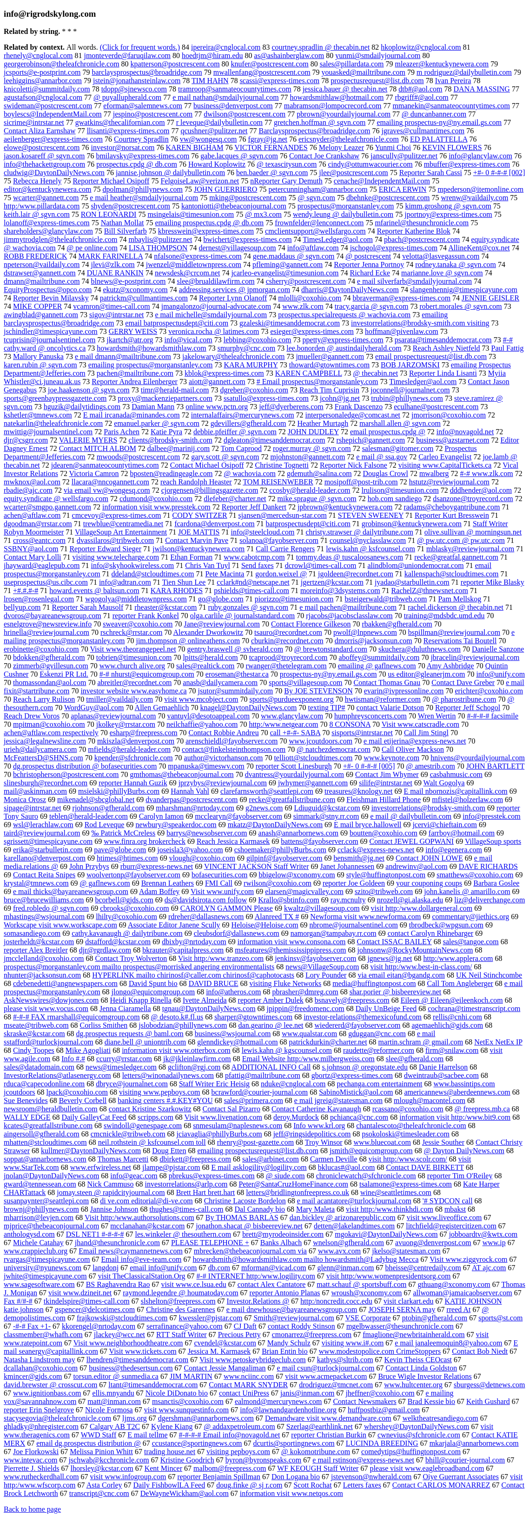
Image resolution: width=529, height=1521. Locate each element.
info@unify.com (500, 674)
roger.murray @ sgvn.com (312, 448)
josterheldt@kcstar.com (39, 942)
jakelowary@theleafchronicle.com (233, 356)
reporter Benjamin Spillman (218, 1477)
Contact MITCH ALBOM (97, 448)
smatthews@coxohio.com (474, 875)
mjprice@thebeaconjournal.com (51, 1226)
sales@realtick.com (205, 666)
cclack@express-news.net (375, 850)
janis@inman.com (307, 1393)
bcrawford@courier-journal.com (260, 1092)
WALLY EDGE (27, 1117)
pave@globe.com (120, 850)
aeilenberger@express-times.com (53, 139)
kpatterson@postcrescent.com (175, 64)
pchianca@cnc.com (359, 1117)
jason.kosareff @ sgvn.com (44, 156)
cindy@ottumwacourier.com (370, 164)
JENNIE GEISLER (490, 298)
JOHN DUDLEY (313, 432)
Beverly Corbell (83, 1100)
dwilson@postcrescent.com (244, 114)
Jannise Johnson (114, 1209)
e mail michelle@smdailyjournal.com (211, 315)
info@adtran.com (125, 582)
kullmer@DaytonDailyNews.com (91, 1151)
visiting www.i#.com (353, 1343)
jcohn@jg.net (340, 398)
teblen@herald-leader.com (88, 816)
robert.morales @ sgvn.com (460, 306)
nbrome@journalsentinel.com (354, 925)
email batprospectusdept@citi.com (176, 323)
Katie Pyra (166, 432)
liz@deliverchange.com (489, 900)
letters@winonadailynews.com (168, 1075)
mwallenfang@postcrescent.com (262, 72)
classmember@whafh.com (43, 1334)
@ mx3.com (263, 214)
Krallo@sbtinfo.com (288, 900)
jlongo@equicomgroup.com (153, 992)
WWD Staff (99, 1435)
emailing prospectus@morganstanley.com (150, 365)
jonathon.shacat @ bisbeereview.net (249, 1226)
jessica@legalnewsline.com (45, 741)
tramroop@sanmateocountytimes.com (234, 89)
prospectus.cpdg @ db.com (136, 164)
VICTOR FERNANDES (271, 147)
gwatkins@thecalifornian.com (120, 122)
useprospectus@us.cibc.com (46, 582)
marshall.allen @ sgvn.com (400, 423)
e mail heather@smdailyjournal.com (144, 198)
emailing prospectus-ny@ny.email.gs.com (439, 122)
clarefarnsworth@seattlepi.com (266, 791)
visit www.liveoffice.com (444, 1217)
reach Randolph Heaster (196, 482)
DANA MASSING (482, 89)
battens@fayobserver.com (319, 841)
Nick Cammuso (110, 1184)
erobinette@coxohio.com (41, 649)
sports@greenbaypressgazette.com (55, 398)
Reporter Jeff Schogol (467, 708)
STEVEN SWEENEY (370, 515)
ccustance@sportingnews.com (197, 1443)
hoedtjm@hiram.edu (212, 55)
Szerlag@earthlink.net (319, 1426)
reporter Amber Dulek (271, 1000)
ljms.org (134, 1418)
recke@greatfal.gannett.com (456, 557)
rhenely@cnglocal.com (38, 55)
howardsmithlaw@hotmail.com (337, 97)
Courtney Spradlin (141, 139)
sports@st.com (500, 1318)
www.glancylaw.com (292, 716)
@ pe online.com (92, 248)
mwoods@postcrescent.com (138, 457)
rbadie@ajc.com (28, 490)
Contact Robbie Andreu (224, 733)
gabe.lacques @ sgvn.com (239, 156)
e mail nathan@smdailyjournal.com (225, 97)
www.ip (494, 1243)
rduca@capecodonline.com (44, 1084)
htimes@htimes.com (127, 858)
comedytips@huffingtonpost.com (411, 1452)
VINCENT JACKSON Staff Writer (256, 866)
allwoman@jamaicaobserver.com (462, 1293)
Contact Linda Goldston (421, 1368)
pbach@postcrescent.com (422, 239)
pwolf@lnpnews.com (365, 632)
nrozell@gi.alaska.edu (410, 900)
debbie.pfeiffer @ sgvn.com (235, 432)
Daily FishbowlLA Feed (169, 1485)
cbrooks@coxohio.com (134, 908)
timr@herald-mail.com (175, 390)
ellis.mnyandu (113, 1393)
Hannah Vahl (190, 791)
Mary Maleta (315, 1209)
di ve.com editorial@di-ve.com (146, 1201)
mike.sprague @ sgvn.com (317, 499)
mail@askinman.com (35, 791)
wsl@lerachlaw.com (43, 825)
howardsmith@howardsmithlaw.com (151, 348)
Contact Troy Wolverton (131, 958)
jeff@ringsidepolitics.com (312, 1134)
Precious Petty (239, 1334)
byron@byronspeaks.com (263, 1460)
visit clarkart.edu (409, 1301)
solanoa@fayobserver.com (278, 540)
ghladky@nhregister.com (41, 1426)
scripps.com (155, 1117)
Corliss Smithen (104, 1025)
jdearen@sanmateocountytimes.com (105, 465)
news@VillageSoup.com (322, 967)
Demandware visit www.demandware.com (328, 1418)
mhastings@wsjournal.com (44, 916)
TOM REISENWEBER (278, 482)
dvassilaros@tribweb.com (115, 540)
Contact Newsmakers (364, 1401)
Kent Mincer (163, 1468)
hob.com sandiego (395, 499)
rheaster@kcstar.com (165, 607)
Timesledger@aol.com (422, 381)
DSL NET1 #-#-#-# (95, 1234)
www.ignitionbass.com (47, 1393)
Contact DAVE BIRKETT (424, 1167)
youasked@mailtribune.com (363, 72)
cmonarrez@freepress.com (312, 1334)
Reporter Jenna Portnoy (369, 264)
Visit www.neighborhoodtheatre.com (128, 1343)
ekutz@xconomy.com (135, 290)
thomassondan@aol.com (49, 682)
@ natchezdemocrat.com (333, 749)
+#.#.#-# (25, 590)
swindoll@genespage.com (143, 1125)
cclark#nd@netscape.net (253, 582)
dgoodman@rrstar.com (38, 524)
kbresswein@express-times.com (206, 231)
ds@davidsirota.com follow (206, 900)
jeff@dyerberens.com (291, 407)
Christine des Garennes (180, 1309)
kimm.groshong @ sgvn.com (448, 206)
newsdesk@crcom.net (187, 273)
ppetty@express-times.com (343, 340)
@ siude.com (285, 1176)
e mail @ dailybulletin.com (411, 816)
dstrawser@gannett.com (40, 273)
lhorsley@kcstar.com (102, 1468)
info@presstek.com (491, 816)
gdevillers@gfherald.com (248, 423)
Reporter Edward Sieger (105, 549)
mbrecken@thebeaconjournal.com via (250, 1251)
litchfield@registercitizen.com (451, 1226)
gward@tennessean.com (40, 1184)
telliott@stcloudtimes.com (313, 758)
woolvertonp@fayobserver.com (133, 875)
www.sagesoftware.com (39, 1284)
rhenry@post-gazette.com (255, 1142)
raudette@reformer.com (378, 1050)
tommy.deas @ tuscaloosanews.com (349, 557)
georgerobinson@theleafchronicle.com (61, 64)
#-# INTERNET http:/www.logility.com (256, 1276)
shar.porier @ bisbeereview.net (396, 992)
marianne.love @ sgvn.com (442, 273)
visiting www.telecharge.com (116, 557)
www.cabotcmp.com (254, 557)
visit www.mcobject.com (201, 699)
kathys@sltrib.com (345, 1360)
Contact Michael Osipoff (207, 465)
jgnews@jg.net (389, 958)
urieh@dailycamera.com (40, 749)
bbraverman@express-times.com (401, 298)
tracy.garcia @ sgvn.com (372, 306)
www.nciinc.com (249, 1376)
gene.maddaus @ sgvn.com (294, 256)
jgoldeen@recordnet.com (355, 574)
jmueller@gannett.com (330, 356)
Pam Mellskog (459, 599)
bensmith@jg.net (358, 858)
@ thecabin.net (375, 373)
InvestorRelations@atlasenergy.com (57, 1075)
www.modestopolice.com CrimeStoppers (380, 1351)
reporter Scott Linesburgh (294, 766)
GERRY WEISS (133, 331)
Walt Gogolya (444, 783)
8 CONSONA (350, 724)
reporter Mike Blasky (492, 582)
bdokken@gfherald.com (49, 657)
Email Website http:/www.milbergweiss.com (308, 1059)
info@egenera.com (453, 850)
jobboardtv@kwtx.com (483, 1234)
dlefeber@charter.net (235, 499)
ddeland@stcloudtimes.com (153, 574)
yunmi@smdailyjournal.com (377, 55)
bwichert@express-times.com (247, 239)
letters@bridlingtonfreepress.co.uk (297, 1192)
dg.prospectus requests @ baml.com (130, 1034)
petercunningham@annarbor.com (317, 189)
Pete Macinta (224, 574)
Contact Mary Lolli (32, 557)
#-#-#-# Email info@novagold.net (229, 1435)
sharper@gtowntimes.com (253, 1017)
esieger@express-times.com (312, 331)
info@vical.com (188, 340)
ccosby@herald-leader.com (309, 490)
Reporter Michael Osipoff (111, 181)
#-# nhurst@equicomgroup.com (146, 674)
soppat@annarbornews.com (45, 1159)
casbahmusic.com (456, 774)
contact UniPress (244, 1393)
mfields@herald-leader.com (129, 749)
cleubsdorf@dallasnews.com (236, 933)
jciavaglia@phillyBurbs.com (219, 1134)
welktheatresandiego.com (440, 1418)
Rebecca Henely (37, 181)
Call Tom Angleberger (460, 983)
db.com (219, 1268)
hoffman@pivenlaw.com (401, 331)
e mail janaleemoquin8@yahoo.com (448, 1343)
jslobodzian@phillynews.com (183, 1025)
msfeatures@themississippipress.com (290, 950)
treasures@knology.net (358, 791)
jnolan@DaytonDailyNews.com (51, 1176)
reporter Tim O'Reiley (460, 1176)
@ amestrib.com (430, 766)
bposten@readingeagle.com (171, 473)
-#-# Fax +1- (32, 1326)
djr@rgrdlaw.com (105, 950)
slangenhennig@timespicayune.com (463, 290)
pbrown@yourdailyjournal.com (343, 114)
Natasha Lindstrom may (39, 1360)
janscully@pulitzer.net (403, 156)
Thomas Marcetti (123, 1159)
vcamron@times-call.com (111, 306)
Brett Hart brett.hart (205, 1192)
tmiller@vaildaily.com (119, 699)
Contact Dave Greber (463, 682)
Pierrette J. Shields (32, 1468)
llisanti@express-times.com (128, 131)
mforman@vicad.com (273, 1268)
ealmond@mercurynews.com (278, 1401)
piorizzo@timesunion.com (294, 599)
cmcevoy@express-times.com (116, 515)
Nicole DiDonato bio (176, 1393)
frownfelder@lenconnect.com (319, 223)
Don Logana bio (295, 1477)
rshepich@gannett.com (371, 440)
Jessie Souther (443, 1142)
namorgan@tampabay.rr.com (334, 933)
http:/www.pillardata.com (41, 206)
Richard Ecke (370, 273)
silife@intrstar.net (385, 783)
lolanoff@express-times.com (47, 223)
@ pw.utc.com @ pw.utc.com (461, 540)
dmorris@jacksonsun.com (373, 641)
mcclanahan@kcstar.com (147, 1226)
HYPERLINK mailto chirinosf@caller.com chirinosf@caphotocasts (193, 975)
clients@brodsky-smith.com (170, 440)
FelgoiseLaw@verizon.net (199, 181)
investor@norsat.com (123, 147)
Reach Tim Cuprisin (329, 390)
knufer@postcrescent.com (270, 64)
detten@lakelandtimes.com (354, 1226)
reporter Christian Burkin (328, 1435)
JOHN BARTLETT (495, 766)
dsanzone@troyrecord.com (473, 499)
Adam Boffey (159, 891)
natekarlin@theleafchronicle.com (53, 423)
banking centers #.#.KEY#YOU (165, 1100)
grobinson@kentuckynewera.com (412, 524)
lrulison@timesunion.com (400, 490)
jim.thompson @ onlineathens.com (188, 641)
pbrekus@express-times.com (212, 1176)
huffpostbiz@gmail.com (384, 1410)
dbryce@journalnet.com (132, 1084)
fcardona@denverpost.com (214, 524)
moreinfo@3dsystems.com (340, 590)
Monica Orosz (25, 799)
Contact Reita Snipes (44, 875)
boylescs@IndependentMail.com (53, 114)
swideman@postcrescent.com (48, 106)
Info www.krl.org (319, 1125)
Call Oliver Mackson (413, 749)
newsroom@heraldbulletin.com (51, 1109)
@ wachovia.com (250, 473)
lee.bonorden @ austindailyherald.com (344, 348)
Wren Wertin (437, 716)
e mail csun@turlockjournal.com (326, 1368)
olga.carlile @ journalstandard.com (242, 616)
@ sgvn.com (316, 198)
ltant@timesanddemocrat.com (153, 1385)
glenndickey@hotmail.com (237, 1042)
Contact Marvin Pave (196, 540)
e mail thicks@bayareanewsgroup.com (70, 891)
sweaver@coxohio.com (137, 624)
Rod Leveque (105, 825)
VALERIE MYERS (88, 440)
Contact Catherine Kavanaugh (316, 1109)
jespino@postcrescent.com (153, 114)
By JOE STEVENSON (318, 691)
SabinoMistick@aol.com (356, 1092)
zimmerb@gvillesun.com (50, 666)
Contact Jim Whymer (387, 774)
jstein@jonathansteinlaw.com (136, 81)
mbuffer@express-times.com (467, 164)
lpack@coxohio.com (77, 1092)
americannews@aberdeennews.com (457, 1092)
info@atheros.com (233, 992)
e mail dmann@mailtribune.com (123, 356)
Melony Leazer (341, 147)
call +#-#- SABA (295, 733)
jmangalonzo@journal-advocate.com (216, 306)
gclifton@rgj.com (194, 1067)
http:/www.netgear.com (283, 724)
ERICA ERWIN (403, 189)
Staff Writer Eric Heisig (214, 1084)
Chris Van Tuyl (207, 565)
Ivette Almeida (205, 1000)
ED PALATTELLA (438, 139)
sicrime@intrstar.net (34, 122)
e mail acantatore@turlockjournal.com (354, 1201)
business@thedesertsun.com (130, 1368)
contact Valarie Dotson (390, 708)
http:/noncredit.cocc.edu (336, 1301)
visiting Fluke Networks (286, 983)
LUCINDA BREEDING (382, 1443)
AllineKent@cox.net (478, 248)
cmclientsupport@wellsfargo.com (315, 231)
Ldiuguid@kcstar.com (327, 808)
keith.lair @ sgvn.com (37, 214)
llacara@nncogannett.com (110, 482)
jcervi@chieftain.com (444, 825)
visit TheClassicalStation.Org (141, 1276)
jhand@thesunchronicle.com (117, 1243)
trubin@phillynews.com (407, 398)
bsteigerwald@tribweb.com (385, 599)
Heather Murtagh (323, 423)
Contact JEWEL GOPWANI (412, 841)
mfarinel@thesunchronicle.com (422, 223)
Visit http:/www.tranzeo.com (221, 958)
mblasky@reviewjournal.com (470, 549)
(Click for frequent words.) (140, 47)
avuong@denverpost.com (433, 1243)
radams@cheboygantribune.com (451, 507)
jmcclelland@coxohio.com (44, 958)
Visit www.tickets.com (143, 1351)
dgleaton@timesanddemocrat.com (274, 440)
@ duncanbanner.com (434, 114)
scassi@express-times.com (280, 81)
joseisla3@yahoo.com (190, 850)
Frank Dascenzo (359, 407)
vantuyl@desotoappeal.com (208, 716)
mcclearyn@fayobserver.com (238, 816)
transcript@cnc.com (99, 1493)
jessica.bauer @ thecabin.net (345, 89)
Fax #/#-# (18, 1301)
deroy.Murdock (296, 1117)
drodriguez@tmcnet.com (336, 1385)
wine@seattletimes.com (395, 1192)
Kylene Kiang (171, 1426)
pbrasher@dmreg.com (305, 992)
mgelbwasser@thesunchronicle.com (400, 1326)
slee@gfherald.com (414, 1059)
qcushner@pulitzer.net (213, 131)
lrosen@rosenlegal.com (39, 599)
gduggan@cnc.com (377, 1034)
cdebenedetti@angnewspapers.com (65, 983)
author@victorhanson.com (223, 758)
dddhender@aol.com (481, 490)
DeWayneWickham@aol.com (184, 1493)
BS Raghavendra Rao (118, 1284)
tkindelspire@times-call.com (87, 1301)
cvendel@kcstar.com (225, 1343)
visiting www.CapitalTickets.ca (445, 465)
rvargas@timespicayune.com (47, 1259)
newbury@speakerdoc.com (175, 825)
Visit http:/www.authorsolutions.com (139, 1217)
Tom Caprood (241, 448)
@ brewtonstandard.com (330, 649)
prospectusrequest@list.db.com (377, 81)
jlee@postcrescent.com (353, 172)
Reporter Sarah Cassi (430, 172)
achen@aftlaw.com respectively (51, 733)
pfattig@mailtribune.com (262, 1075)
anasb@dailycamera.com (220, 682)
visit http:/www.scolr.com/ (408, 1159)
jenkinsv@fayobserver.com (315, 958)
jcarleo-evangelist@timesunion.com (284, 273)
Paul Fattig (507, 348)
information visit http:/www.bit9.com (454, 1117)
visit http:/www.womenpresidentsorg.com (388, 1276)
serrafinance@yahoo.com (184, 1326)
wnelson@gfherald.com (348, 1243)
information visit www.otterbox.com (176, 1050)
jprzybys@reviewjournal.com (223, 783)
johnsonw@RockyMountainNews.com (415, 950)
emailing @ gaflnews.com (377, 666)
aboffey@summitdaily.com (379, 657)
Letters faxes (362, 1485)
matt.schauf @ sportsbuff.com (361, 1284)
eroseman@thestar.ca (237, 674)
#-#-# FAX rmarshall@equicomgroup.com (76, 1017)
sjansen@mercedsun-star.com (282, 515)
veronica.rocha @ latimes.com (213, 331)
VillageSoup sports (493, 841)
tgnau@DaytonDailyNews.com (209, 1008)
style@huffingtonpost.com (385, 875)
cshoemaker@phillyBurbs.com (280, 850)
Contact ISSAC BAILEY (394, 942)
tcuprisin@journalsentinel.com (49, 340)
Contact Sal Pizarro (231, 1109)
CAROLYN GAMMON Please (226, 908)
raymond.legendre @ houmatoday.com (180, 1293)
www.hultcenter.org (413, 1385)
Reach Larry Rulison (44, 699)
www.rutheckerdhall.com (41, 1477)
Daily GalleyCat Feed (93, 1117)
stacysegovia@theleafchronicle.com (57, 1418)
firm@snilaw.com (452, 1050)
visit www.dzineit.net (80, 1293)
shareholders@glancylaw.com (48, 231)
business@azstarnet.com (452, 440)
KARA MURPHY (251, 365)
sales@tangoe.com (471, 942)
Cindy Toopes (33, 1050)
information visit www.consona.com (292, 942)
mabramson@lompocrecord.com (333, 106)
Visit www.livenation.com (223, 1117)
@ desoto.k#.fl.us (177, 1017)
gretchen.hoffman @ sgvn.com (320, 122)
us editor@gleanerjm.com (426, 674)
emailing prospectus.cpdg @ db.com (209, 223)
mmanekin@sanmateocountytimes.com (451, 106)
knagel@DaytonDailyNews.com (248, 708)
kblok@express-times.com (224, 373)
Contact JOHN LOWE (429, 858)
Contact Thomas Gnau (387, 682)
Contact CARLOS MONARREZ (441, 1485)
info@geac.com (133, 1176)
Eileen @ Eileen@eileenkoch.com (452, 1000)
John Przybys (89, 866)
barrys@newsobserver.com (206, 833)
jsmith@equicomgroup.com (371, 1151)
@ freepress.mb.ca (482, 1109)
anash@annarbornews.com (298, 833)
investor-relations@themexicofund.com (363, 1017)
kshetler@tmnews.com (38, 415)
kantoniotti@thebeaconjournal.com (233, 206)
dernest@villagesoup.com (237, 248)
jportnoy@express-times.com (448, 214)
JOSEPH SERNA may (401, 1309)
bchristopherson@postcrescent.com (66, 774)
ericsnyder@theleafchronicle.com (348, 139)
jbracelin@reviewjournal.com (474, 657)
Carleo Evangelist (444, 457)
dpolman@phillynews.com (142, 189)
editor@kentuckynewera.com (47, 189)
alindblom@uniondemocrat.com (415, 565)
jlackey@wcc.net (119, 1334)
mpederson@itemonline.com (480, 189)
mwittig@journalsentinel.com (48, 432)
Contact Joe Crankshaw (324, 156)
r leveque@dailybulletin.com (219, 122)
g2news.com (264, 808)
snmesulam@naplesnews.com (237, 1125)
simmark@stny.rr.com (326, 816)
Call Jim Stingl (426, 733)
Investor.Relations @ (258, 1301)
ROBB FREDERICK (35, 256)
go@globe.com (221, 599)
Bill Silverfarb (125, 231)
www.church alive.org (132, 666)
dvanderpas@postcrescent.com (191, 799)
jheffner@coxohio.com (379, 1393)
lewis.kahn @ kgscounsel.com (287, 1050)
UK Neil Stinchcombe (489, 975)
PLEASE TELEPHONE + (210, 1243)
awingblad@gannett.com (41, 315)
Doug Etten (169, 1151)
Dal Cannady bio (260, 1209)
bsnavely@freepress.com (352, 1000)
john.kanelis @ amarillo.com (467, 891)
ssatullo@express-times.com (266, 398)
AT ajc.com (489, 1268)
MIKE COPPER (37, 306)
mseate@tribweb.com (36, 1025)
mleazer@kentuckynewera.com (442, 64)
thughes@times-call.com (186, 1209)
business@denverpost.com (233, 106)
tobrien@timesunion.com (134, 657)
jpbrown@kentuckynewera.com (345, 507)
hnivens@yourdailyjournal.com (477, 758)
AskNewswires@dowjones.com (51, 1000)
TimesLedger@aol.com (338, 239)
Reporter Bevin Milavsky (51, 298)
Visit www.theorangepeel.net (133, 649)
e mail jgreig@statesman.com (338, 1100)
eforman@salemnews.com (142, 106)
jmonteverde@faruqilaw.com (127, 55)
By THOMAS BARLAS (241, 1217)
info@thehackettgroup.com (44, 164)
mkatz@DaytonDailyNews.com (275, 825)
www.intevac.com (30, 1460)
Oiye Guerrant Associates (461, 1477)
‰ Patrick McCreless (123, 833)
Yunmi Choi (393, 147)
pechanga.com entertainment (380, 1084)
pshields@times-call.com (251, 590)
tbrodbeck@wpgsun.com (446, 925)
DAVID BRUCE (213, 983)
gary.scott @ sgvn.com (225, 457)
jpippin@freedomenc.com (305, 1008)
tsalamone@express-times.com (405, 1184)
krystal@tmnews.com (36, 883)
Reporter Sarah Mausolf (88, 607)
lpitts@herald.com (210, 657)
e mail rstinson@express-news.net (363, 1460)
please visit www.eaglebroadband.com (427, 1468)
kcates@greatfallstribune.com (48, 1125)
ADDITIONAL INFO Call (271, 1067)
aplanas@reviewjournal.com (113, 716)
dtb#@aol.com (420, 89)
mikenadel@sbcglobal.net (95, 799)
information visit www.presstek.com (156, 507)
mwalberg (434, 473)
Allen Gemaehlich (162, 708)
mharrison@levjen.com (38, 1217)
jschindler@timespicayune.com (51, 331)
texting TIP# (326, 708)
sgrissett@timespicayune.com (48, 841)
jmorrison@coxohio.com (448, 415)
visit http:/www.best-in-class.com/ (421, 967)
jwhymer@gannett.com (313, 783)
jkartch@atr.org (129, 340)
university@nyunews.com (42, 1268)
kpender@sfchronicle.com (133, 758)
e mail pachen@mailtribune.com (348, 607)
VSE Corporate (368, 1318)
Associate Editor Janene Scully (174, 925)
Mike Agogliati (88, 1050)
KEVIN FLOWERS (452, 147)
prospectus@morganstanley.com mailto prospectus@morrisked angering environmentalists (139, 967)
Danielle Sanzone (498, 649)
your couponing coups (429, 883)
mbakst (455, 1209)
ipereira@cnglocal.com (225, 47)
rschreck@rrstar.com (131, 632)
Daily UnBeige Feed (386, 1008)
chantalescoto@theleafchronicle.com (411, 1125)
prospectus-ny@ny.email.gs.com (328, 674)
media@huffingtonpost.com (374, 983)
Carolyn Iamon (161, 816)
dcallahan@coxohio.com (41, 1368)
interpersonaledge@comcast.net (352, 415)
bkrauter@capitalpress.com (183, 950)
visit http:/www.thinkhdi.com (389, 1209)
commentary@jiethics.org (470, 916)
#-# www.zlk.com (486, 473)
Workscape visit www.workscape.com (60, 925)
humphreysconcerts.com (370, 716)
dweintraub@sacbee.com (441, 1075)
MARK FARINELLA (110, 256)
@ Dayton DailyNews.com (464, 1151)
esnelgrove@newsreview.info (48, 624)
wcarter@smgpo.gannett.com (47, 507)
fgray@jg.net (267, 139)
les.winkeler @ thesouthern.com (183, 1234)
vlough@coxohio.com (202, 858)
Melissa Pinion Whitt (101, 1452)
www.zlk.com (303, 306)
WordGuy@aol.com (94, 708)
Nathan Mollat (122, 223)
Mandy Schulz (289, 1343)
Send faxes (257, 565)
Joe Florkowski (36, 1452)
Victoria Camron (94, 473)
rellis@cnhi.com (457, 1017)
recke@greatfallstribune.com (292, 799)
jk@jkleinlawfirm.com (197, 1059)
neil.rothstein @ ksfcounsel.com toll (152, 1142)
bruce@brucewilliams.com (44, 900)
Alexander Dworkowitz (208, 632)
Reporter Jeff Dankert (254, 507)
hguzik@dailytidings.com (82, 407)
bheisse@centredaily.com (423, 1268)
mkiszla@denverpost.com (135, 741)
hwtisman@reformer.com (383, 699)
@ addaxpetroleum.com (239, 1426)
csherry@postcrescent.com (306, 281)
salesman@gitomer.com (398, 448)
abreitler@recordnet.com (134, 682)
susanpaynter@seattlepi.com (46, 1201)
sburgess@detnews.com (489, 1385)
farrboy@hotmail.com (462, 833)
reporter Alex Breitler (36, 950)
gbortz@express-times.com (352, 1075)
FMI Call (218, 883)
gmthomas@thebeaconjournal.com (182, 774)
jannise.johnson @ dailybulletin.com (170, 172)
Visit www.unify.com (222, 891)
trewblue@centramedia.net (123, 524)
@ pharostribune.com (464, 699)
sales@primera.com (253, 1100)
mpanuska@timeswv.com (206, 766)
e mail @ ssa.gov (381, 457)
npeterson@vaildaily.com (41, 264)
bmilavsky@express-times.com (142, 156)
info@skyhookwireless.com (132, 565)
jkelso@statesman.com (406, 1251)
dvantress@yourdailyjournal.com (294, 774)
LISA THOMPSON (158, 248)
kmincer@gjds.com (33, 1376)
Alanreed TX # (277, 916)
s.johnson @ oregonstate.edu (365, 1067)
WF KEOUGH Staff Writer (317, 1468)
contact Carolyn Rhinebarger (431, 933)
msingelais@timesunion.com (190, 214)
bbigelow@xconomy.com (296, 875)
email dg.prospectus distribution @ (88, 1443)
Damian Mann (153, 407)
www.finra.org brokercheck (144, 841)
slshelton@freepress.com (178, 1301)
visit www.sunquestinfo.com (186, 1410)
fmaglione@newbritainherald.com (414, 1334)
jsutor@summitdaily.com (235, 691)
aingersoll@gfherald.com (41, 1134)
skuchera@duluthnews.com (419, 649)
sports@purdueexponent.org (292, 699)
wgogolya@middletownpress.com (136, 599)
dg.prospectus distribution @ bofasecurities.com (85, 766)
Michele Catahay (38, 1243)
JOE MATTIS (198, 532)
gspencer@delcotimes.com (95, 1309)
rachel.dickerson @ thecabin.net (455, 607)
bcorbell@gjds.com (124, 900)
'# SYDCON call (448, 1201)
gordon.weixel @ (281, 574)
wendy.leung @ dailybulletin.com (343, 214)
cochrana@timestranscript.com (474, 1008)
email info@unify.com (163, 1268)
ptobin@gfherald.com (434, 1318)
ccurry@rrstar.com (124, 1059)
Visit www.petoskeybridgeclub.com (252, 1360)
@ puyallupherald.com (127, 97)
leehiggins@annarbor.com (43, 81)
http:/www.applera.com (458, 958)
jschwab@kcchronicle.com (108, 1460)
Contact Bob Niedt (480, 1351)
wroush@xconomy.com (366, 1293)
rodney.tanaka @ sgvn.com (455, 264)
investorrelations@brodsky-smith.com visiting (420, 323)
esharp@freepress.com (144, 733)
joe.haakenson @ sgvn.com (89, 390)
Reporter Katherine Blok (413, 231)
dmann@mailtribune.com (42, 281)
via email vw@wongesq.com (107, 490)
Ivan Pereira (453, 81)
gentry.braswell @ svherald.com (235, 649)
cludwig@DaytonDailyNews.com (54, 172)
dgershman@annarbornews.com (206, 1418)
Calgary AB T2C (115, 1426)
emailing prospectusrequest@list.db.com (257, 1151)
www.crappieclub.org (35, 1251)
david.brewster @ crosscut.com (50, 1385)
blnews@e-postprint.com (128, 281)
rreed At (458, 1309)
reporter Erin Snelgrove (39, 1410)
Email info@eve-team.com (141, 1259)
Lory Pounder (325, 975)
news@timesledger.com (121, 1067)
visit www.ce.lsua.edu (193, 1284)
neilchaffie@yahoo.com (202, 724)
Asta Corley (104, 1485)
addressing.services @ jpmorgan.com (234, 290)
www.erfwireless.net (100, 1167)
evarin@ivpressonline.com (404, 691)
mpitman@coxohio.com (49, 724)
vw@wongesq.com (208, 139)
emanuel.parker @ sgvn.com (156, 423)
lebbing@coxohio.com (257, 340)
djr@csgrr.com (26, 440)
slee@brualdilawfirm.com (216, 281)
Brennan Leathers (167, 883)
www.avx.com (339, 1251)
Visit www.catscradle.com (420, 724)
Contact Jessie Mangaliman (225, 1368)
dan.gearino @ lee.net (271, 1025)
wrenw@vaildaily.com (475, 198)
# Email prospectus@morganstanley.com (317, 381)
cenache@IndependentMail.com (382, 181)
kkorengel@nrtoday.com (98, 1326)
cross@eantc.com (39, 540)
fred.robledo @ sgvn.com (51, 908)
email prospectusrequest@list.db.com (431, 356)
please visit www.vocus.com (46, 1008)
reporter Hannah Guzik (133, 783)
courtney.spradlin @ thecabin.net (320, 47)
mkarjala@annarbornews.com (474, 1443)
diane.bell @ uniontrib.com (145, 1042)
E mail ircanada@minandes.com (131, 415)
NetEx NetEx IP (498, 1042)
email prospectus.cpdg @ (387, 432)
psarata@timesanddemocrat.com (443, 340)
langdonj (106, 1268)
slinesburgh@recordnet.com (45, 783)
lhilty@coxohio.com (126, 916)
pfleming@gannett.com (287, 264)
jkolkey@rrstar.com (125, 724)
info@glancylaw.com (480, 156)
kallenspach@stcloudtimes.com (451, 574)
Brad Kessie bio (431, 1401)
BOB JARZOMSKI (410, 365)
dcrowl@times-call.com (321, 565)
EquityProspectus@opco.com (48, 290)
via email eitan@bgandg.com (401, 975)
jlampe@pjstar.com (171, 1167)
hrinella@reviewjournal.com (46, 632)
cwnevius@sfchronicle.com (418, 1435)
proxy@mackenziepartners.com (165, 398)
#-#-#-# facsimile (493, 716)
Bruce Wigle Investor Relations (424, 1376)
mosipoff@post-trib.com (361, 482)
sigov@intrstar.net (116, 315)
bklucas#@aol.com (346, 1167)
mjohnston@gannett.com (307, 457)
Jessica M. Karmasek (219, 1351)
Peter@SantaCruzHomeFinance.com (293, 1184)
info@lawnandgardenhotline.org (288, 1410)
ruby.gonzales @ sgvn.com (248, 607)
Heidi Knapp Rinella (140, 1000)
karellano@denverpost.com (45, 858)
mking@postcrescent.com (247, 198)
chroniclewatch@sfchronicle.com (366, 1176)
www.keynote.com (391, 758)
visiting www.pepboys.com (159, 1092)
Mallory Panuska (38, 356)
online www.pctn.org (216, 407)
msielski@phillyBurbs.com (118, 791)
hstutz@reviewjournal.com (449, 482)
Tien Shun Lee (184, 582)
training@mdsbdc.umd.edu (444, 616)
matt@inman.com (114, 1401)
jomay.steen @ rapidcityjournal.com (111, 1192)
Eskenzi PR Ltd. (64, 674)
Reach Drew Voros (32, 716)
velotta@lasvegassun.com (440, 256)
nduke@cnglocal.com (293, 1084)
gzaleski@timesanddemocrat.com (289, 323)
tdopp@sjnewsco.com (134, 89)
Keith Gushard (488, 1401)
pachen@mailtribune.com (135, 373)
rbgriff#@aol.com (421, 97)
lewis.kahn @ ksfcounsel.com (370, 549)
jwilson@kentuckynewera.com (198, 549)
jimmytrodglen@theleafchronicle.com (60, 239)
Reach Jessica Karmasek (233, 841)
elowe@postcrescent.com (42, 147)
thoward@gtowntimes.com (329, 365)
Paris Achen (121, 432)
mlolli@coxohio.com (309, 298)
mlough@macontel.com (429, 1100)
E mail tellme (147, 1435)
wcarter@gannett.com (46, 198)
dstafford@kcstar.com (118, 942)
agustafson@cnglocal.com (43, 97)
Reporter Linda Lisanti (443, 373)
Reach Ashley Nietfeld (446, 348)
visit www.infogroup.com (128, 1477)
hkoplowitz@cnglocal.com (421, 47)
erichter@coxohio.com (489, 691)
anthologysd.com (29, 1234)
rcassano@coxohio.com (407, 1109)
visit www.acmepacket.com (326, 1376)
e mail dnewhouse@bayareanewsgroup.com (291, 1309)
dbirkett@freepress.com (195, 1159)
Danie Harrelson (443, 1067)
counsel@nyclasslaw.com (368, 540)
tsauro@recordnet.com (288, 632)
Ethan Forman (191, 557)
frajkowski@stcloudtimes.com (122, 1318)
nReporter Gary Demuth (286, 181)
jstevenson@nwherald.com (371, 1477)
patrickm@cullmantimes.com (144, 298)
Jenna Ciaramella (125, 1008)
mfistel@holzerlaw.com (467, 799)
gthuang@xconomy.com (453, 1284)
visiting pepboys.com (238, 1452)
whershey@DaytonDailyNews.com (416, 1426)
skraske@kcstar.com (34, 1034)
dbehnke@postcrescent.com (388, 198)
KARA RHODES (177, 590)
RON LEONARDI (109, 214)
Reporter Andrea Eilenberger (135, 381)
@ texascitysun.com (287, 164)
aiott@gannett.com (217, 381)
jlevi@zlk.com (112, 264)
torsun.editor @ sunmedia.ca (116, 1376)
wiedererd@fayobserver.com (358, 1025)
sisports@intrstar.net (362, 733)
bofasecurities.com (219, 875)
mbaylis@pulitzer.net (160, 239)
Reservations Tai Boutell (460, 641)
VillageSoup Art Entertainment (121, 532)
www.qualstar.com (309, 1034)
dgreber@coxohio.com (254, 390)
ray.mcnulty (348, 900)
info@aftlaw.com (313, 248)
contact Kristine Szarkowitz (150, 1109)
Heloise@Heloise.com (264, 925)
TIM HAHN (210, 81)
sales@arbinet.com (270, 1159)
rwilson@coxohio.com (277, 883)
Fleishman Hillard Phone (383, 799)
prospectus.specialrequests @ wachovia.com (344, 315)
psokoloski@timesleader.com (405, 1134)
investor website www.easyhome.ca (133, 691)
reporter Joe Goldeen (354, 883)
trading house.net (169, 1452)
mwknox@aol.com (32, 482)
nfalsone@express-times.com (197, 256)
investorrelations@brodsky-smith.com (428, 808)
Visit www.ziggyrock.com (468, 1259)
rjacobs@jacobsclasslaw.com (349, 616)
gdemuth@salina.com (319, 473)
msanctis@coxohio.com (188, 1401)
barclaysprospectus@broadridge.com (147, 72)
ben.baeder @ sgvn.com (272, 172)
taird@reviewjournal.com (42, 833)
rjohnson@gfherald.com (109, 808)
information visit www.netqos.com (291, 1493)
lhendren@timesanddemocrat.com (137, 1360)
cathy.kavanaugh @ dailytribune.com (127, 933)
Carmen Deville (333, 1159)
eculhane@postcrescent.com (436, 407)
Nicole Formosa (109, 1410)
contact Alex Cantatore (272, 1284)
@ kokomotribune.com (315, 1452)
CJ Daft (245, 1326)
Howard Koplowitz (216, 164)
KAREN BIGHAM (195, 147)
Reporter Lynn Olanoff (233, 298)
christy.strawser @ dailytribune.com (359, 532)
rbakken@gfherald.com (397, 624)
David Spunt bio (153, 983)
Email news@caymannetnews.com (131, 1251)
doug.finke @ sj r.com (249, 1485)
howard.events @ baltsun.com (94, 590)
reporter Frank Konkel (145, 616)
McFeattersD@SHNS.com (43, 758)
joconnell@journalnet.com (410, 390)
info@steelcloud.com (263, 532)
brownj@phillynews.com (41, 1209)
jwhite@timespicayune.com (45, 1276)
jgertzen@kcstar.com (332, 582)
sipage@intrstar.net (32, 808)
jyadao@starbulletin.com (412, 582)
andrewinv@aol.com (416, 866)
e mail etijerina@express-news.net (415, 741)
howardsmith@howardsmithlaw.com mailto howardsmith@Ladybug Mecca (305, 1259)
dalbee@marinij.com (178, 448)
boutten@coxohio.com (383, 833)
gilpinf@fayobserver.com (284, 858)
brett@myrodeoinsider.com (283, 1234)
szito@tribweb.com (384, 891)
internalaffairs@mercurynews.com (242, 415)
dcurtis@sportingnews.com (294, 1443)
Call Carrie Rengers (285, 549)
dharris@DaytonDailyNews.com (350, 290)
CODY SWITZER (199, 515)
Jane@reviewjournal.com (222, 624)
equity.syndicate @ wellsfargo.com (56, 499)
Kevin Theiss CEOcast (418, 1360)
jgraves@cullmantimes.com (422, 131)
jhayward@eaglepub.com (42, 565)
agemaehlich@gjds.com (447, 1025)
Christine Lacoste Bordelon (245, 1201)
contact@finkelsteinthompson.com (233, 749)
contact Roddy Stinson (301, 1326)
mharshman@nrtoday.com (195, 808)
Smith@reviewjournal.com (293, 1318)
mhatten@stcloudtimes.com (45, 1142)
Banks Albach (281, 1243)
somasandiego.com (32, 933)
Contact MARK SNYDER (248, 1385)
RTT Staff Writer (181, 1334)
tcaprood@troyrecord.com (288, 657)
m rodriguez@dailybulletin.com (464, 72)
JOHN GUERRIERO (225, 189)
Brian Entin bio (285, 1351)
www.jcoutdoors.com (320, 741)
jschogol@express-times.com (393, 248)
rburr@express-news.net (156, 866)
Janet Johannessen (347, 866)
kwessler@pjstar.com (210, 1318)
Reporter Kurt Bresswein (452, 515)
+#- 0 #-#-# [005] (369, 766)
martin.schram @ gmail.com (420, 1042)
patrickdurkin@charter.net (328, 1042)
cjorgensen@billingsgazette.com (209, 490)
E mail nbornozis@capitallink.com (456, 791)
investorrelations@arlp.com (186, 1184)
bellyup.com (22, 607)
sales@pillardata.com (352, 64)
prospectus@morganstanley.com (346, 206)
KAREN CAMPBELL (308, 373)
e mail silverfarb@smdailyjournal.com (414, 281)
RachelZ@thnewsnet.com (429, 590)
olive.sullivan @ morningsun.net (473, 532)
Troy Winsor (324, 1142)
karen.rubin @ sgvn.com (40, 365)
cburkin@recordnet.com (287, 641)
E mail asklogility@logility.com (259, 1167)
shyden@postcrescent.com (130, 206)
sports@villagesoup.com (305, 682)
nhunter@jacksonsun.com (42, 975)
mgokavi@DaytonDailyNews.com (386, 1234)
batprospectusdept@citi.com (308, 524)
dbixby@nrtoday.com (194, 942)
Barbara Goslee (496, 883)
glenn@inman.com (345, 1268)
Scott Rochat (312, 1485)
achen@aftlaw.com (32, 515)
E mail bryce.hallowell (367, 825)
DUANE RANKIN (115, 273)
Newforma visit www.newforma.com (365, 916)
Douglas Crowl (385, 473)
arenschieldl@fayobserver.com (231, 741)
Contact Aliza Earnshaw (40, 131)
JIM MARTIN (191, 1376)
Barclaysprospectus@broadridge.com (314, 131)
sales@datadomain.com (39, 1067)
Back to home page (32, 1509)
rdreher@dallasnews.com (206, 916)
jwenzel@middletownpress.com (193, 264)
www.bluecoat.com (382, 1142)
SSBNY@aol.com (31, 549)
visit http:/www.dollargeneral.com (422, 908)
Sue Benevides (26, 1100)
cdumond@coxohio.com (155, 499)
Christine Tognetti (282, 465)
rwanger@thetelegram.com (285, 666)
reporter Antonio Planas (285, 1293)
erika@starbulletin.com (48, 850)
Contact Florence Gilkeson (311, 624)
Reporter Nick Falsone (353, 465)
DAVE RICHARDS (488, 866)
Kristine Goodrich (187, 1460)
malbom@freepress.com (229, 1468)
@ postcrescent (368, 256)
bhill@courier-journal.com (465, 1460)
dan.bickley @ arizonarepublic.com (343, 1217)
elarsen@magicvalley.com (304, 891)
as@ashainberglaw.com (289, 55)
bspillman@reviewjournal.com (454, 632)
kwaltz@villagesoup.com (322, 908)
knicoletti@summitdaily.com (47, 89)
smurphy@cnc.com (246, 348)
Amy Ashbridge (450, 666)
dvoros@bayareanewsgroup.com (52, 616)
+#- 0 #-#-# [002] (499, 172)
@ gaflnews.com (105, 883)
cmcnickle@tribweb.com (128, 1134)
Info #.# (73, 1059)
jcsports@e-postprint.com (42, 72)
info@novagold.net (465, 432)
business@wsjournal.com (233, 1034)
